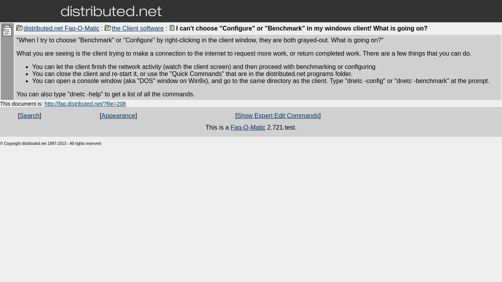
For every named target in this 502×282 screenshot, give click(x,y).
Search (30, 115)
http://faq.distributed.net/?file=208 (85, 104)
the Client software (134, 28)
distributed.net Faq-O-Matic (58, 28)
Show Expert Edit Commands (278, 115)
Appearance (118, 115)
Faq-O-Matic (248, 127)
